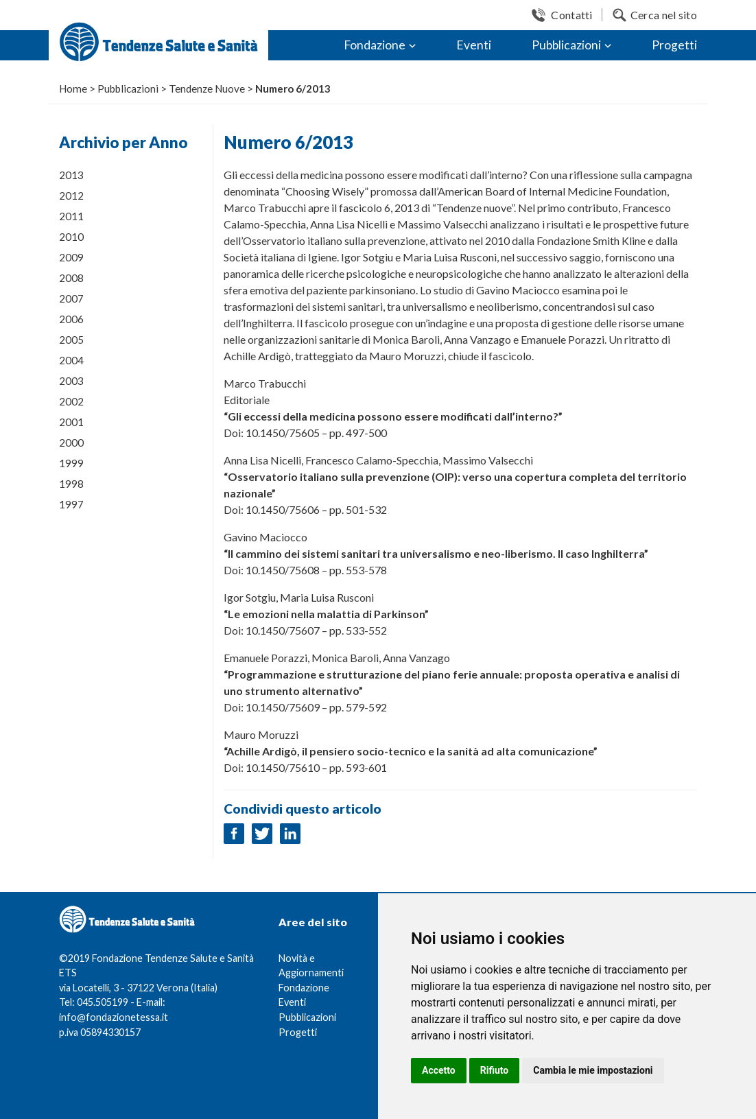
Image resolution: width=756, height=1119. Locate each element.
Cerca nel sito (663, 14)
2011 (71, 216)
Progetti (674, 45)
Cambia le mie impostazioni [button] (592, 1070)
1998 (71, 484)
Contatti (571, 14)
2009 (71, 257)
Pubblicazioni (566, 45)
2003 (71, 381)
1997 (71, 504)
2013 (71, 175)
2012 (71, 195)
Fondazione (374, 45)
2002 (71, 401)
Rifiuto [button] (494, 1070)
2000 (71, 442)
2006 (71, 319)
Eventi (473, 45)
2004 (71, 360)
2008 (71, 278)
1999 (71, 463)
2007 (71, 298)
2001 (71, 422)
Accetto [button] (439, 1070)
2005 (71, 339)
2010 (71, 237)
